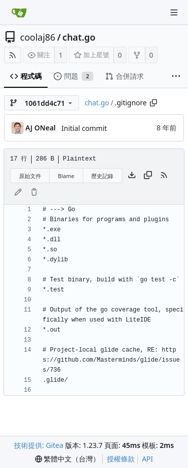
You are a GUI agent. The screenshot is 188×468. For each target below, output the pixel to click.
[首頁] (19, 13)
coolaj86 (37, 37)
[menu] (67, 459)
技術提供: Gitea (38, 445)
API (147, 458)
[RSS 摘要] (12, 55)
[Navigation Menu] (174, 13)
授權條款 (121, 458)
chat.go (79, 37)
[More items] (176, 76)
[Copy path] (153, 102)
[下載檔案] (132, 175)
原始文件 (30, 176)
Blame (66, 176)
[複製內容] (148, 175)
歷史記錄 (102, 176)
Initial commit (84, 128)
